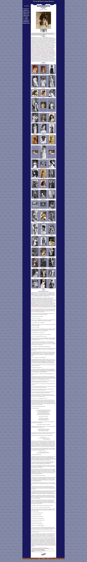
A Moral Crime (50, 300)
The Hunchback (51, 52)
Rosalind (43, 52)
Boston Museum (42, 540)
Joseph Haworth (40, 291)
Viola (41, 52)
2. (31, 548)
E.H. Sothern (46, 59)
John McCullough (39, 544)
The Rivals (41, 48)
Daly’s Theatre (36, 304)
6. (31, 550)
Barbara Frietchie (37, 54)
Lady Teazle (49, 46)
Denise (51, 303)
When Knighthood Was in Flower (46, 55)
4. (31, 549)
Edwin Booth (36, 305)
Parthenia (32, 49)
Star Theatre (48, 50)
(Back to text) (48, 548)
